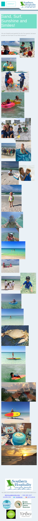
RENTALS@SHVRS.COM (12, 495)
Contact (11, 4)
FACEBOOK (19, 497)
